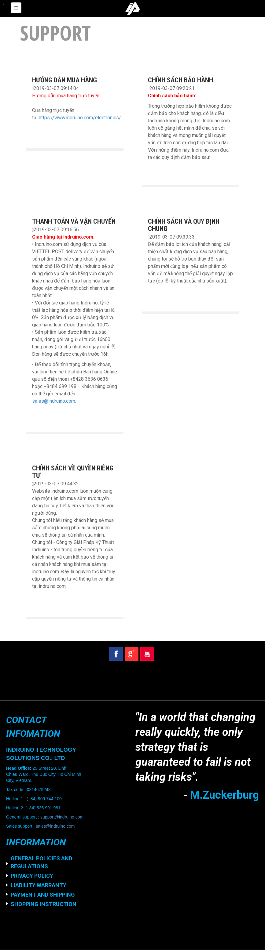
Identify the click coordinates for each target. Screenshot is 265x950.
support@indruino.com (61, 817)
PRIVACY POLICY (32, 876)
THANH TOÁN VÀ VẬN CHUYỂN (74, 221)
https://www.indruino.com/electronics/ (80, 118)
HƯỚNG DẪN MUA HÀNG (64, 80)
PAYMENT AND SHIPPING (43, 894)
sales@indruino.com (53, 401)
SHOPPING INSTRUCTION (43, 904)
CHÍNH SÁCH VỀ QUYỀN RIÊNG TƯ (72, 471)
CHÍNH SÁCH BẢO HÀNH (180, 80)
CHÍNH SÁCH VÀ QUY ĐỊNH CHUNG (183, 225)
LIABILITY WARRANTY (38, 885)
